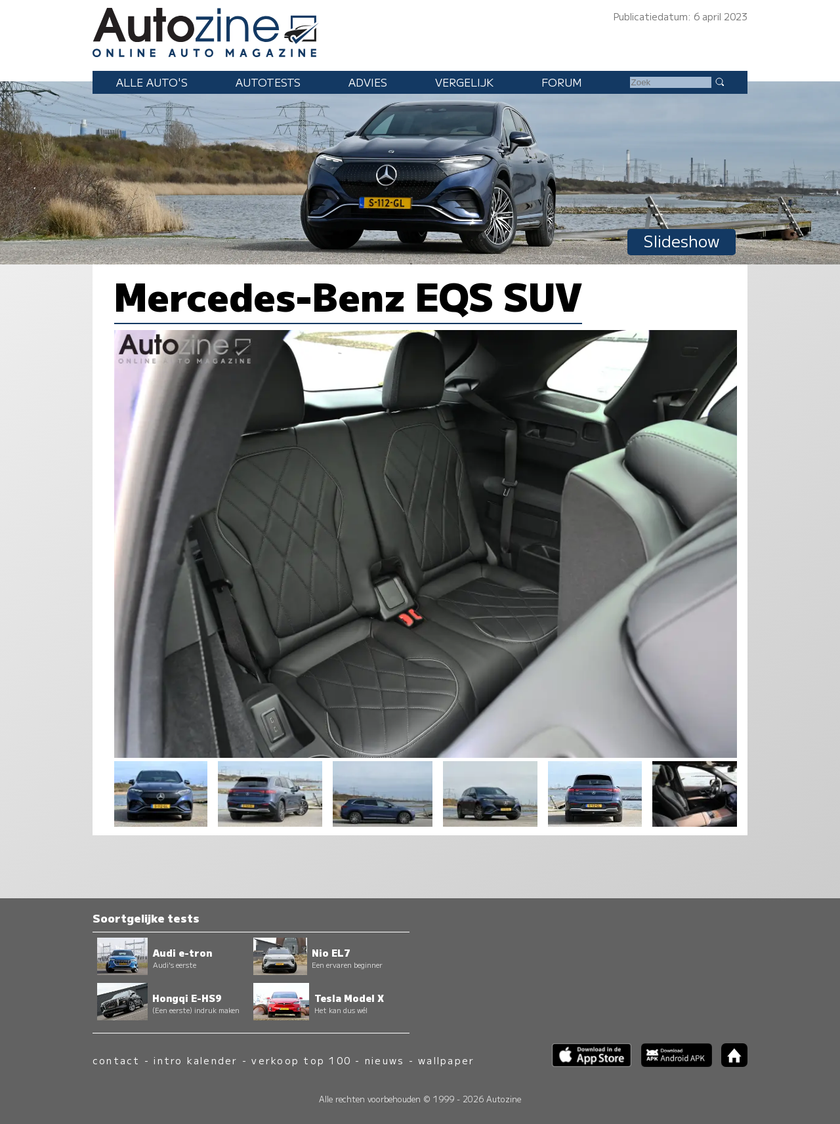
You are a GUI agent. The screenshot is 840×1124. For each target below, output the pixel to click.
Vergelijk (464, 82)
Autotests (268, 82)
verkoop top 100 (301, 1060)
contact (116, 1060)
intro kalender (196, 1060)
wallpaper (446, 1060)
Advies (367, 82)
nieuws (384, 1060)
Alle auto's (152, 82)
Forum (561, 82)
